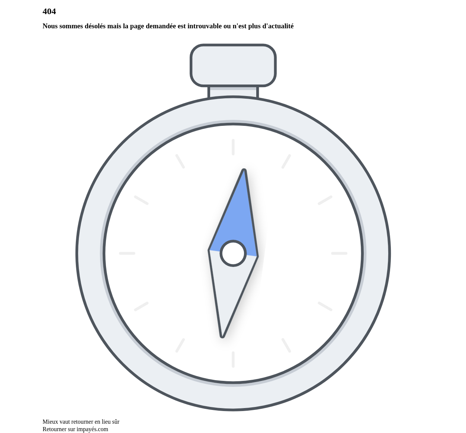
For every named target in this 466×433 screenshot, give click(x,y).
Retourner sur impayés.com (75, 429)
